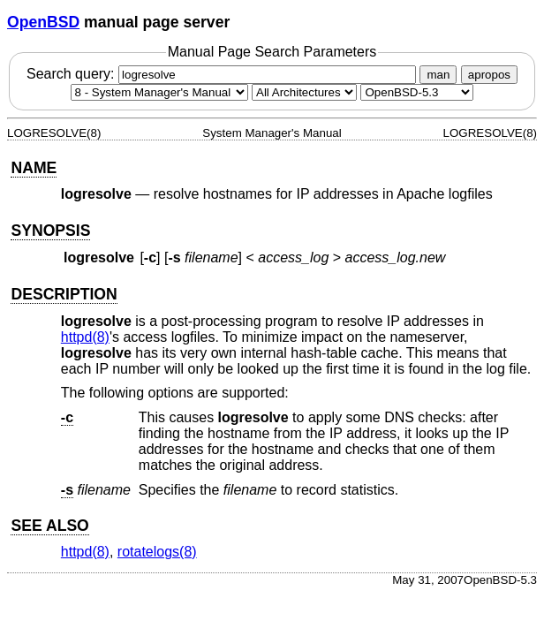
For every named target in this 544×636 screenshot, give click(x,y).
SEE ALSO (49, 525)
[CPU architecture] (304, 92)
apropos (489, 74)
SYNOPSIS (50, 230)
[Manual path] (416, 92)
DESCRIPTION (64, 294)
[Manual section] (159, 92)
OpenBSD (43, 22)
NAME (34, 168)
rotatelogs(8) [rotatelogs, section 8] (157, 551)
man (438, 74)
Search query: (223, 73)
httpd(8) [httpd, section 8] (85, 336)
